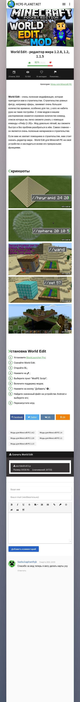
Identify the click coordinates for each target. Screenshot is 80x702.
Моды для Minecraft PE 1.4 (51, 432)
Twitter (32, 417)
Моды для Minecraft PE (61, 84)
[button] (11, 504)
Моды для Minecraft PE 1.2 (51, 438)
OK (63, 417)
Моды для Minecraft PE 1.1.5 (22, 443)
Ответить (22, 570)
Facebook (17, 417)
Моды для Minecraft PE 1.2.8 (22, 438)
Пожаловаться (55, 74)
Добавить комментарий (23, 549)
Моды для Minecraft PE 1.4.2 (22, 432)
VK (47, 417)
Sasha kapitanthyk (27, 561)
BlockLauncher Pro (35, 357)
